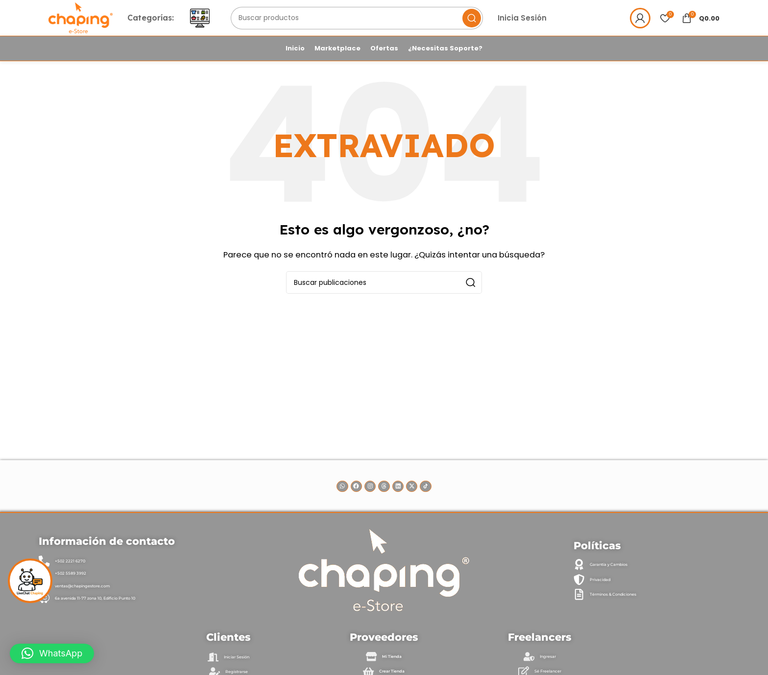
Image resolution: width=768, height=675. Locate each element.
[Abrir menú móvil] (232, 26)
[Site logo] (96, 25)
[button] (52, 653)
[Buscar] (381, 26)
